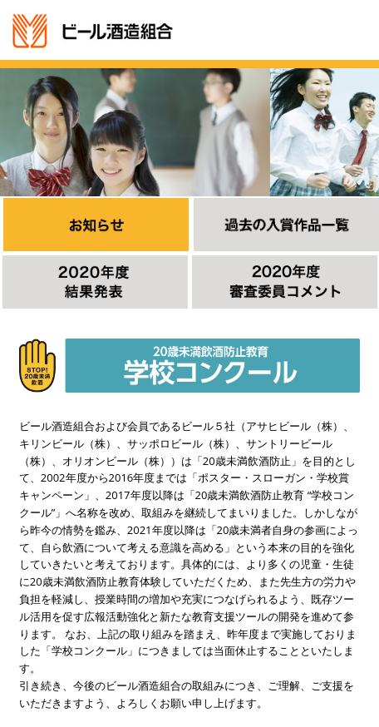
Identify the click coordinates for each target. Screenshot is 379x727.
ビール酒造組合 (92, 31)
